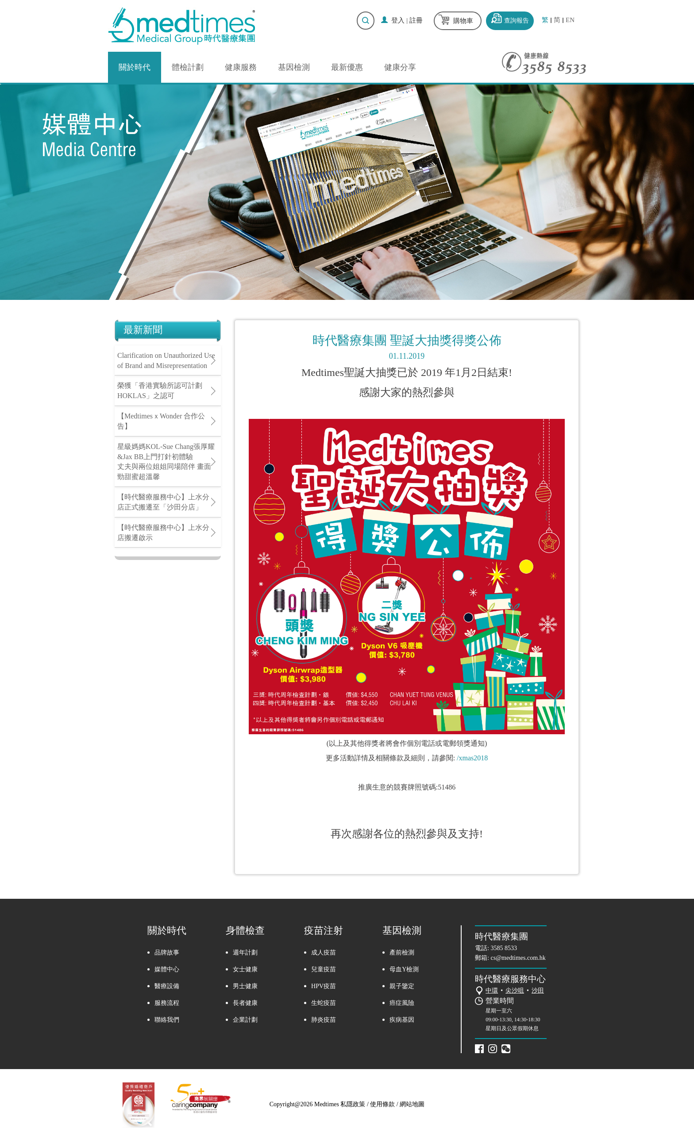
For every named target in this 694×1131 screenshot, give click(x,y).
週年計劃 (245, 952)
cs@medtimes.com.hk (518, 958)
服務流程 (166, 1003)
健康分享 (400, 67)
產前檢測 (401, 952)
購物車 (463, 20)
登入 (398, 20)
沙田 (538, 990)
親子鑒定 (401, 986)
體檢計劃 (188, 67)
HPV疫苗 (323, 986)
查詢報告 (516, 20)
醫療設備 (166, 986)
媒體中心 (166, 969)
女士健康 (245, 969)
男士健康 (245, 986)
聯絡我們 (166, 1019)
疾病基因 (401, 1019)
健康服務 (241, 67)
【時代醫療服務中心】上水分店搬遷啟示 (163, 532)
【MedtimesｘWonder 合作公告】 (161, 421)
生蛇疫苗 (323, 1003)
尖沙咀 (514, 990)
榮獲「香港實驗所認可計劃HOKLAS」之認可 (159, 390)
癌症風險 (401, 1003)
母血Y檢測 (404, 969)
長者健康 (245, 1003)
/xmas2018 (472, 758)
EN (570, 20)
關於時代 (134, 67)
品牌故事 (166, 952)
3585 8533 (504, 948)
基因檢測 (294, 67)
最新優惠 (347, 67)
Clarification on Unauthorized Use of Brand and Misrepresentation (166, 360)
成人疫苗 (323, 952)
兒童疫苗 (323, 969)
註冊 (416, 20)
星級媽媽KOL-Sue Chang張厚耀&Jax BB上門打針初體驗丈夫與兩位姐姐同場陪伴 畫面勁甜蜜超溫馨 (166, 462)
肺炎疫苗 (323, 1019)
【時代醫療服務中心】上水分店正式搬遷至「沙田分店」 (163, 502)
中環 (492, 990)
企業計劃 (245, 1019)
